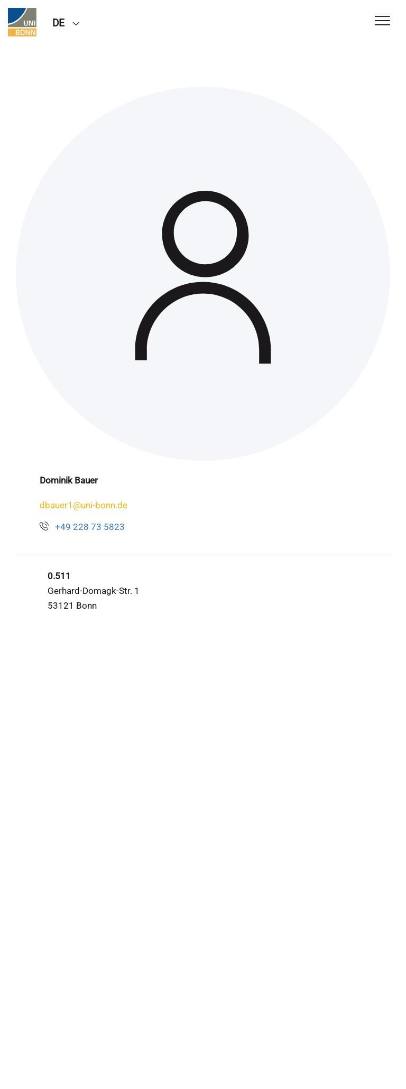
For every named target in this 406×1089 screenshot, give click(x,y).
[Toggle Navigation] (382, 21)
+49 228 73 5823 (90, 527)
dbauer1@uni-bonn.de (83, 505)
